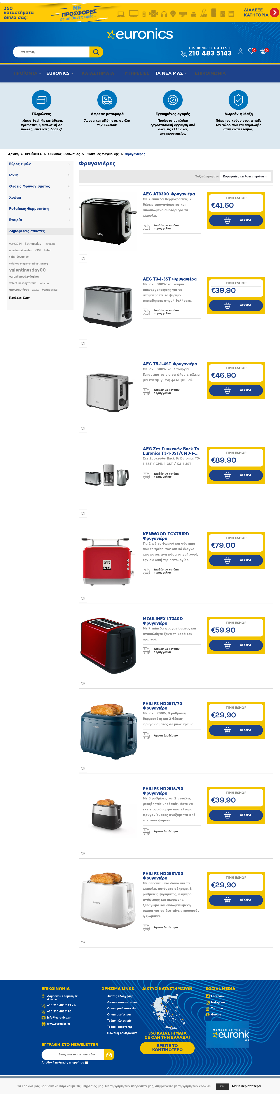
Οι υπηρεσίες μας (119, 1014)
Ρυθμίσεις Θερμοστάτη (29, 209)
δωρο (35, 290)
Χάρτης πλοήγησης (120, 996)
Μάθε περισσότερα (246, 1086)
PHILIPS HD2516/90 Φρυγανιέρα (163, 791)
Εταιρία (15, 220)
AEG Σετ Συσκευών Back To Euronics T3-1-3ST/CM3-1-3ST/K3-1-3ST (171, 451)
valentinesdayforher (24, 276)
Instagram (218, 1002)
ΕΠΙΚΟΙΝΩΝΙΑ (204, 73)
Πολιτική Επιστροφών (122, 1033)
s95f (38, 250)
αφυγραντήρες (19, 289)
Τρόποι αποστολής (119, 1027)
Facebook (217, 996)
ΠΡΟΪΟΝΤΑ (23, 73)
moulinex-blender (20, 250)
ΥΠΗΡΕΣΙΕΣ (132, 73)
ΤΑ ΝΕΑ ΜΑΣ (165, 73)
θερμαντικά (50, 289)
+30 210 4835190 (59, 1011)
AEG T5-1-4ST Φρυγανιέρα (170, 364)
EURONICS (56, 73)
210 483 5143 (210, 52)
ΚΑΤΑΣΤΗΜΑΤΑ (94, 73)
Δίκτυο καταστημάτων (122, 1002)
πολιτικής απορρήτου (69, 1062)
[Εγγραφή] (78, 1054)
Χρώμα (15, 197)
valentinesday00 (27, 270)
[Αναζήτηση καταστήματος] (51, 51)
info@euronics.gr (59, 1017)
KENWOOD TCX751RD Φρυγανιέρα (166, 536)
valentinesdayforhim (22, 283)
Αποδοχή (65, 1062)
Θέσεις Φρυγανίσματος (29, 186)
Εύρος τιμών (20, 164)
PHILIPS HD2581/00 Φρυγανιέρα (163, 876)
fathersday (33, 243)
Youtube (217, 1008)
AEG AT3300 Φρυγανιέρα (169, 194)
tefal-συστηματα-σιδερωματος (28, 263)
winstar (44, 283)
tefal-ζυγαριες (19, 257)
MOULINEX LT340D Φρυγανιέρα (163, 621)
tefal (47, 250)
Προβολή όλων (19, 298)
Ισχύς (14, 175)
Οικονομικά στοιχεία (121, 1008)
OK (222, 1086)
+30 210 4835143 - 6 (61, 1005)
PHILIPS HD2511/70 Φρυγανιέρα (162, 706)
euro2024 (15, 243)
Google (216, 1014)
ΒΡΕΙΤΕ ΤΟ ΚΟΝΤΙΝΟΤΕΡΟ (167, 1048)
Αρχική (13, 154)
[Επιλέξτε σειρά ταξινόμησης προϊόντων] (245, 176)
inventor (50, 244)
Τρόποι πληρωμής (119, 1020)
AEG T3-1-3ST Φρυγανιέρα (170, 279)
